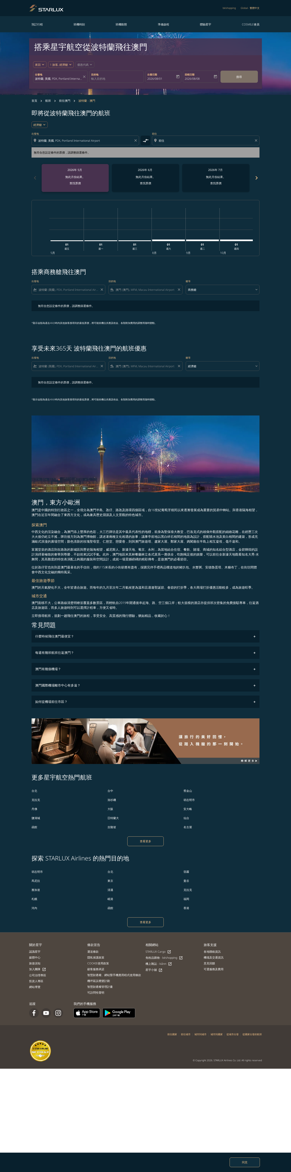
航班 (48, 101)
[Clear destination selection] (256, 140)
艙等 (188, 281)
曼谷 (186, 881)
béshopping (229, 8)
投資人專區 (36, 981)
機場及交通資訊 (214, 957)
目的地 (94, 74)
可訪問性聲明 (95, 992)
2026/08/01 (154, 79)
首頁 (34, 101)
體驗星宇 (205, 24)
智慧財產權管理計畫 (100, 987)
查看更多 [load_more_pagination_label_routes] (145, 841)
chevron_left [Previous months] (35, 177)
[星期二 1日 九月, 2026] (202, 240)
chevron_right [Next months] (256, 177)
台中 (110, 791)
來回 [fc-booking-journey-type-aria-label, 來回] (38, 65)
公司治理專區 (37, 975)
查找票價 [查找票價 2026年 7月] (215, 183)
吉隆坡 (112, 827)
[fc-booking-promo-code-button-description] (83, 65)
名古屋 (187, 827)
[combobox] (58, 78)
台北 (34, 791)
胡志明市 (189, 800)
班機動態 (121, 24)
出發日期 (152, 74)
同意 (245, 1162)
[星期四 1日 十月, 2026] (236, 240)
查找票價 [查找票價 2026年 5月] (75, 183)
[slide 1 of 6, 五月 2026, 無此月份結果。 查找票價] (75, 178)
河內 (34, 908)
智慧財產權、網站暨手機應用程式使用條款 (114, 975)
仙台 (186, 818)
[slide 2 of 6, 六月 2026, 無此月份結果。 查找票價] (145, 178)
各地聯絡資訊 (212, 951)
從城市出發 (233, 1034)
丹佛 (34, 809)
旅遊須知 (34, 963)
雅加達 (36, 890)
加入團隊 (37, 969)
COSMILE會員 (250, 24)
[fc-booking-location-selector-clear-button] (85, 77)
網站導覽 (34, 987)
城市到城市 (200, 1034)
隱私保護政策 (95, 957)
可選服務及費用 (214, 969)
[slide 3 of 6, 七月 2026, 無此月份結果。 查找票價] (215, 178)
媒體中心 (34, 957)
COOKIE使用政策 (98, 963)
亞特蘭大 (113, 818)
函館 (34, 827)
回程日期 (189, 74)
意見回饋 (209, 963)
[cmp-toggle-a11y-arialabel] (145, 140)
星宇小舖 (154, 970)
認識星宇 (34, 951)
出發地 (38, 74)
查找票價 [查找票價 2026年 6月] (145, 183)
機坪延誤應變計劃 (98, 981)
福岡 (186, 899)
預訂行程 (37, 24)
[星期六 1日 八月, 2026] (168, 240)
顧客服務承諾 (95, 969)
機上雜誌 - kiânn (159, 964)
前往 (154, 133)
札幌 (34, 899)
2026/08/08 (192, 79)
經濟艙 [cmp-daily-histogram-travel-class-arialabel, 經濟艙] (37, 125)
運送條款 (93, 951)
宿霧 (186, 872)
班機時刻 (79, 24)
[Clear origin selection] (136, 140)
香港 (186, 908)
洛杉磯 (112, 800)
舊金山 (187, 791)
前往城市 (186, 1034)
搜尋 (239, 77)
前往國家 (172, 1034)
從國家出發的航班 (252, 1034)
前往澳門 (64, 101)
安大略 (187, 809)
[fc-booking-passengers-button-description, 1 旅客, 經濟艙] (59, 65)
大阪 (110, 809)
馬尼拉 (36, 881)
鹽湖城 (36, 818)
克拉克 (36, 800)
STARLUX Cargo (158, 952)
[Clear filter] (101, 289)
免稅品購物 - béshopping (164, 958)
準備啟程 (163, 24)
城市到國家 (217, 1034)
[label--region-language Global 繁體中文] (250, 8)
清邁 (110, 890)
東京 (110, 881)
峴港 (110, 899)
